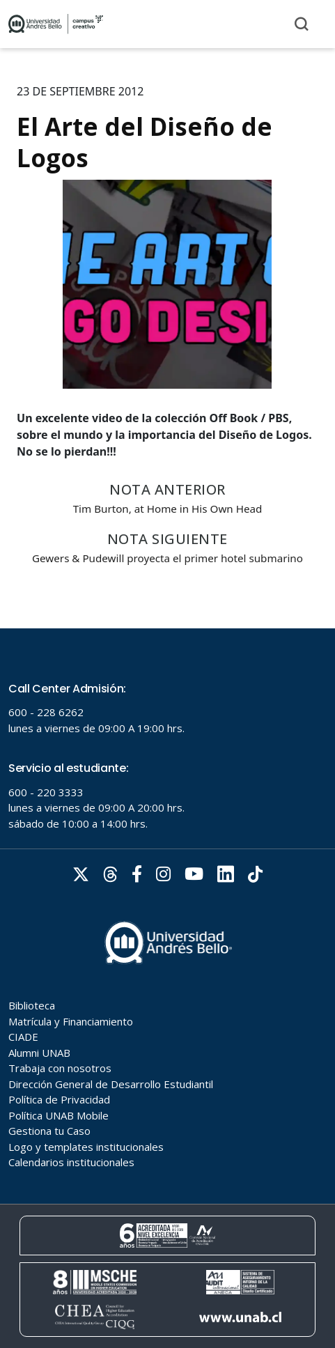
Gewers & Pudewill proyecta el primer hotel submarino (167, 558)
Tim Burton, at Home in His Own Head (168, 509)
